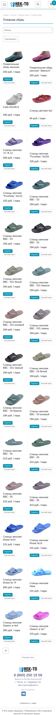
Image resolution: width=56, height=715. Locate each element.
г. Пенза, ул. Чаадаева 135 (28, 682)
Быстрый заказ (9, 83)
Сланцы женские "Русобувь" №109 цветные (39, 156)
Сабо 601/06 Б (11, 107)
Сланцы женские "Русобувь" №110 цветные (12, 196)
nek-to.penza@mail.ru (28, 685)
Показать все (28, 657)
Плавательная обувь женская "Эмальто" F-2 (11, 67)
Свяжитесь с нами (28, 703)
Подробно (7, 79)
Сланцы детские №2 (41, 110)
